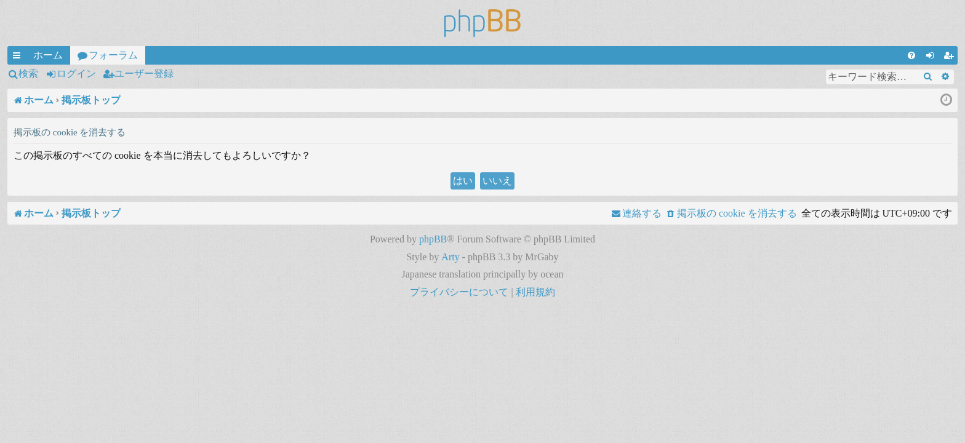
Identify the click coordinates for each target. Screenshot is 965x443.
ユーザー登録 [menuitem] (951, 57)
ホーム (48, 55)
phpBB (433, 239)
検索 (28, 73)
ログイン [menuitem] (932, 57)
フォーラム (113, 55)
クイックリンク (19, 57)
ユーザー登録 (144, 73)
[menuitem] (911, 55)
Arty (450, 257)
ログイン (76, 73)
